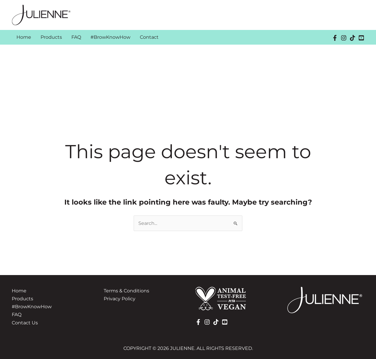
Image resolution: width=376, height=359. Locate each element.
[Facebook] (335, 38)
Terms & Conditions (126, 291)
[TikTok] (352, 38)
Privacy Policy (119, 298)
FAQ (16, 314)
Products (22, 298)
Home (19, 291)
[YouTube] (361, 38)
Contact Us (25, 323)
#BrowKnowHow (32, 306)
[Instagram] (344, 38)
